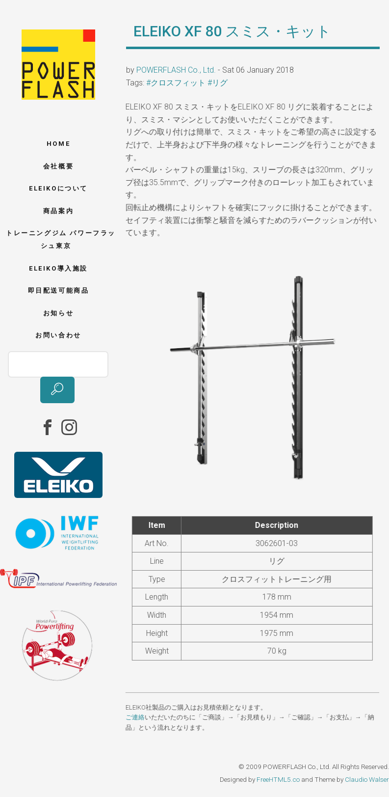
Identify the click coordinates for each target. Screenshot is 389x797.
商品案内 (58, 211)
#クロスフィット (176, 82)
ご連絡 (134, 717)
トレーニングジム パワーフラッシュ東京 (61, 239)
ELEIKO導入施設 (58, 268)
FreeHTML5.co (278, 779)
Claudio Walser (367, 779)
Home (58, 143)
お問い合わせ (58, 335)
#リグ (217, 82)
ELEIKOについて (58, 188)
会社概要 (58, 166)
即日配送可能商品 (58, 290)
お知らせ (58, 313)
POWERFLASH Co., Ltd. (176, 70)
